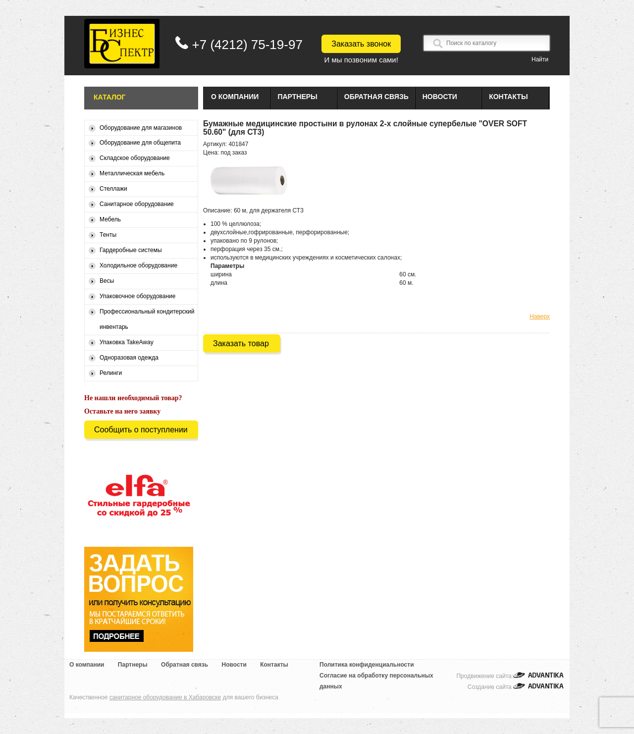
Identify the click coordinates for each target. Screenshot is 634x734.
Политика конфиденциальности (366, 664)
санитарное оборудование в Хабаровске (165, 697)
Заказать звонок (361, 44)
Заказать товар (241, 343)
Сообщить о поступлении (141, 429)
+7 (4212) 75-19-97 (247, 44)
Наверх (539, 316)
